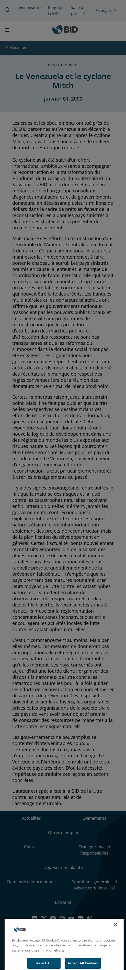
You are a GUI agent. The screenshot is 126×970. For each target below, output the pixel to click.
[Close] (115, 927)
